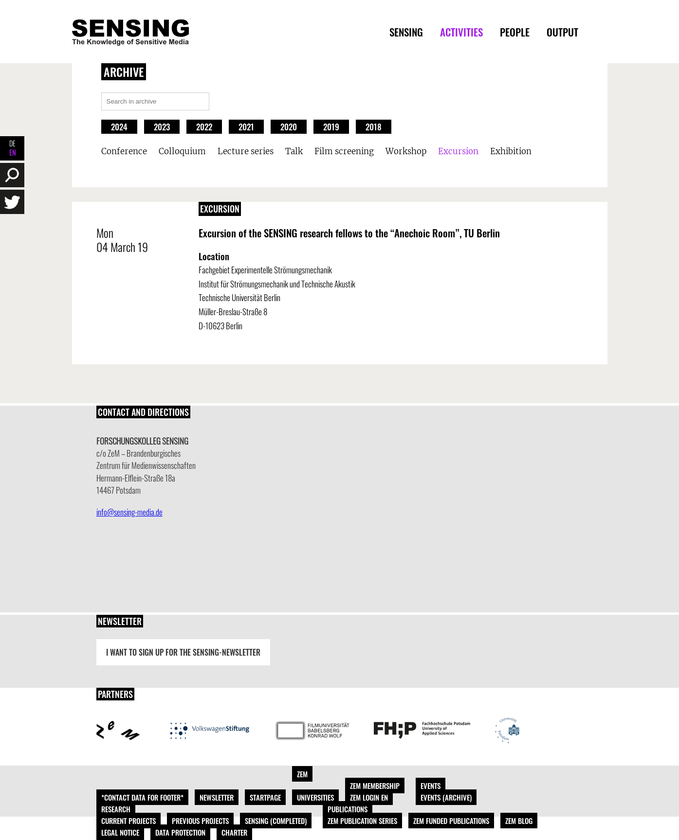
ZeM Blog (518, 820)
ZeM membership (375, 785)
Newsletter (217, 797)
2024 (119, 127)
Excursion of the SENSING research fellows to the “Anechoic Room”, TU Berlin (349, 232)
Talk (294, 151)
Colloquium (182, 151)
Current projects (128, 820)
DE (12, 143)
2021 (246, 127)
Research (115, 809)
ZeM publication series (362, 820)
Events (430, 785)
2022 (204, 127)
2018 (374, 127)
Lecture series (246, 151)
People (515, 31)
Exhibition (511, 151)
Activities (461, 31)
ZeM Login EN (369, 797)
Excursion (458, 151)
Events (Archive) (446, 797)
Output (562, 31)
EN (12, 152)
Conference (124, 151)
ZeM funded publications (451, 820)
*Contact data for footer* (142, 797)
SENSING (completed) (276, 820)
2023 (162, 127)
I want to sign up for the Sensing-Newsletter (183, 652)
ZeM (302, 774)
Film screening (344, 151)
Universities (315, 797)
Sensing (406, 31)
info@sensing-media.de (129, 512)
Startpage (265, 797)
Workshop (405, 151)
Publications (347, 809)
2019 (331, 127)
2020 (288, 127)
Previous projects (200, 820)
